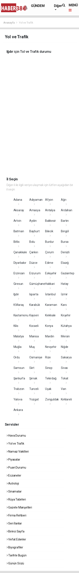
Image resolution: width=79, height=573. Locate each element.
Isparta (33, 294)
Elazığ (65, 262)
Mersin (65, 336)
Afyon (49, 199)
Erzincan (19, 273)
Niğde (64, 347)
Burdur (49, 241)
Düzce (33, 262)
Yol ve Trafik (26, 22)
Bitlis (16, 241)
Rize (48, 357)
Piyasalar (13, 459)
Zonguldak (52, 399)
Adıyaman (36, 199)
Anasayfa (9, 22)
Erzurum (35, 273)
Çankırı (33, 252)
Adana (17, 199)
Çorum (49, 252)
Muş (32, 347)
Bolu (32, 241)
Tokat (64, 378)
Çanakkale (20, 252)
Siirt (31, 368)
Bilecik (49, 231)
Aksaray (18, 210)
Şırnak (33, 378)
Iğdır (16, 294)
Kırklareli (66, 399)
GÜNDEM (38, 6)
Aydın (33, 220)
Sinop (48, 368)
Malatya (18, 336)
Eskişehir (50, 273)
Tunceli (34, 389)
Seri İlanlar (14, 523)
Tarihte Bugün (17, 555)
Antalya (50, 210)
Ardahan (66, 210)
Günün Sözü (15, 563)
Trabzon (18, 389)
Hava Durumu (16, 435)
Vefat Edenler (16, 539)
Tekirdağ (50, 378)
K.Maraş (18, 304)
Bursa (64, 241)
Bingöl (65, 231)
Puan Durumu (16, 467)
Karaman (51, 304)
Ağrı (63, 199)
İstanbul (50, 294)
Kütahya (66, 325)
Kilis (15, 325)
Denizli (65, 252)
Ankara (18, 410)
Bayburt (34, 231)
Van (63, 389)
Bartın (65, 220)
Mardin (49, 336)
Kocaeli (34, 325)
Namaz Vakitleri (18, 451)
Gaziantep (67, 273)
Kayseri (34, 315)
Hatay (64, 283)
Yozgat (34, 399)
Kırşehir (65, 315)
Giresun (18, 283)
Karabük (34, 304)
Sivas (64, 368)
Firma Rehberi (16, 515)
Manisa (34, 336)
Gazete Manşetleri (19, 507)
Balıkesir (50, 220)
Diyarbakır (19, 262)
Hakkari (50, 283)
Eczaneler (14, 475)
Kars (64, 304)
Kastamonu (20, 315)
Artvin (17, 220)
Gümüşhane (37, 283)
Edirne (49, 262)
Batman (18, 231)
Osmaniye (35, 357)
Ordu (16, 357)
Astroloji (13, 483)
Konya (49, 325)
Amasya (34, 210)
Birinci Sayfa (15, 531)
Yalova (17, 399)
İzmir (64, 294)
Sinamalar (14, 491)
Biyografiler (15, 547)
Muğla (17, 347)
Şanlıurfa (19, 378)
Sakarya (66, 357)
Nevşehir (50, 347)
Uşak (48, 389)
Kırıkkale (50, 315)
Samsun (18, 368)
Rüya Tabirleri (16, 499)
